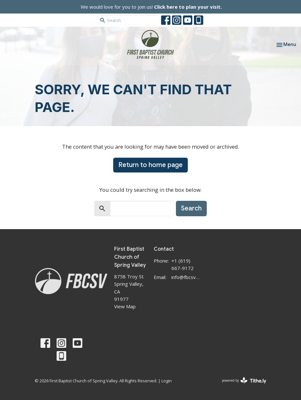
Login (166, 381)
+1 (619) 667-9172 (182, 264)
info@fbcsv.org (185, 277)
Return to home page (150, 165)
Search (191, 208)
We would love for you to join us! (151, 7)
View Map (125, 306)
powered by (244, 380)
